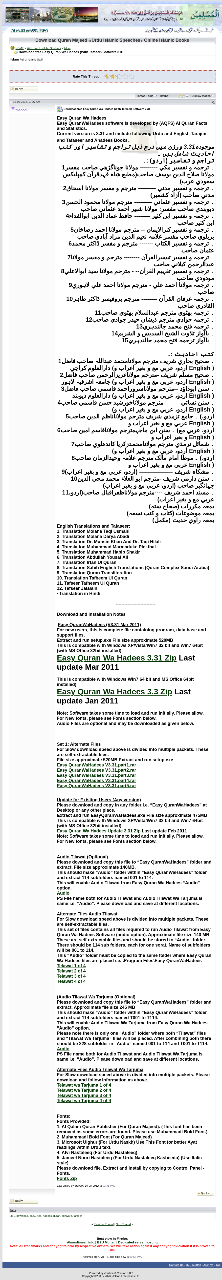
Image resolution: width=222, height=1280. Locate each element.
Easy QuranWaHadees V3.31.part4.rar (96, 780)
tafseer (78, 1215)
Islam (67, 48)
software (67, 1215)
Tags (13, 1210)
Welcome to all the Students (44, 48)
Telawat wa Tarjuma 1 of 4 (84, 1085)
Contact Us (176, 1264)
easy (32, 1215)
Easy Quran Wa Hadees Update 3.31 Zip (98, 830)
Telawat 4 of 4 (71, 981)
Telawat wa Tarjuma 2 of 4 (84, 1090)
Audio (63, 893)
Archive (208, 1264)
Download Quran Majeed (61, 40)
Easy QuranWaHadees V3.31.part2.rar (96, 770)
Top (218, 1264)
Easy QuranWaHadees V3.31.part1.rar (96, 765)
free (39, 1215)
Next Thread (123, 1224)
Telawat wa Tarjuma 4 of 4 (84, 1100)
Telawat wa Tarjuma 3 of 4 (84, 1095)
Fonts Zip (67, 1178)
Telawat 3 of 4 (71, 976)
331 (12, 1215)
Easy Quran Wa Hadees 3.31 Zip (117, 657)
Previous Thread (104, 1224)
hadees (47, 1215)
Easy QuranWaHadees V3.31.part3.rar (96, 775)
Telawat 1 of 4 (71, 965)
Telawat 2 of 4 (71, 971)
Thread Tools (144, 95)
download (22, 1215)
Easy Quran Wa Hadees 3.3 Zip (114, 691)
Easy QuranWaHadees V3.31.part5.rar (96, 785)
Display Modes (201, 95)
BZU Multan (193, 1264)
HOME (20, 48)
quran (56, 1215)
